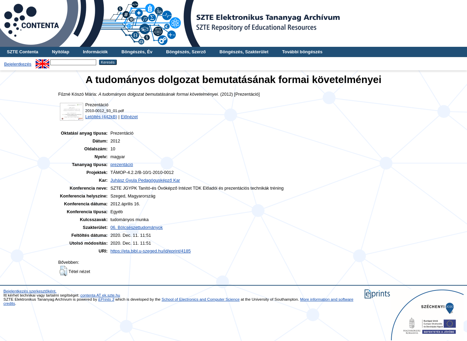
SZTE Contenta (22, 51)
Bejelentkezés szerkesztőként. (29, 291)
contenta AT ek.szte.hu (100, 295)
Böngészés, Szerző (186, 51)
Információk (95, 51)
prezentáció (121, 164)
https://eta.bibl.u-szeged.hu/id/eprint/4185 (150, 251)
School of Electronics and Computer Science (201, 299)
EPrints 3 (106, 299)
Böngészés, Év (137, 51)
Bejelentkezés (17, 64)
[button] (63, 271)
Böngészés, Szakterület (243, 51)
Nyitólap (60, 51)
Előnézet (129, 116)
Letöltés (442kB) (101, 116)
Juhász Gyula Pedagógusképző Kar (145, 180)
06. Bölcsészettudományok (136, 227)
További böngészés (302, 51)
